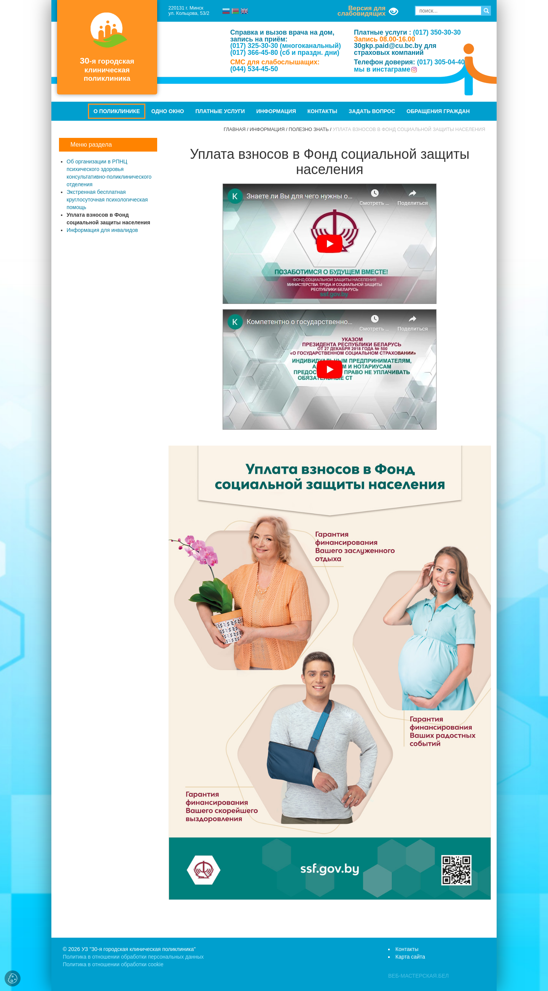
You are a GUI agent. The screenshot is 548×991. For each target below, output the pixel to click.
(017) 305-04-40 (441, 62)
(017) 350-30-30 (437, 32)
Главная (235, 129)
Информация (276, 111)
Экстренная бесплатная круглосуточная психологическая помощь (107, 199)
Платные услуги (220, 111)
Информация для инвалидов (102, 230)
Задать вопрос (372, 111)
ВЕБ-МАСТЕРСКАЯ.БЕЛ (418, 976)
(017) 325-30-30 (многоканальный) (285, 46)
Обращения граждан (438, 111)
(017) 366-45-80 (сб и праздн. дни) (284, 52)
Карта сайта (410, 957)
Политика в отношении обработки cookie (113, 964)
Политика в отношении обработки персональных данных (133, 957)
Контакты (322, 111)
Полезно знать (309, 129)
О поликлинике (117, 111)
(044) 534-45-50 (254, 69)
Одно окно (167, 111)
